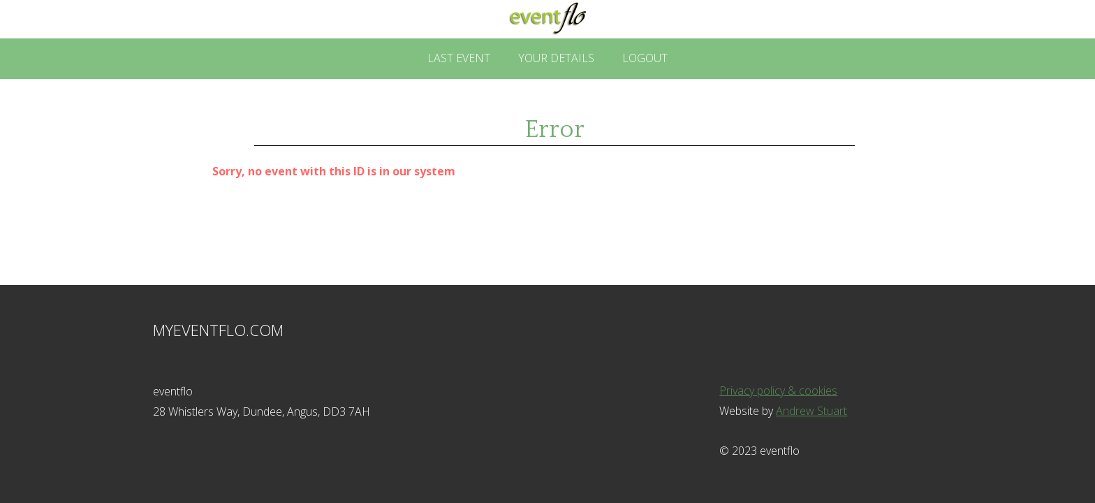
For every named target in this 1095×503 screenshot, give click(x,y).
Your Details (556, 58)
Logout (645, 58)
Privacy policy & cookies (778, 390)
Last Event (458, 58)
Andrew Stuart (811, 410)
